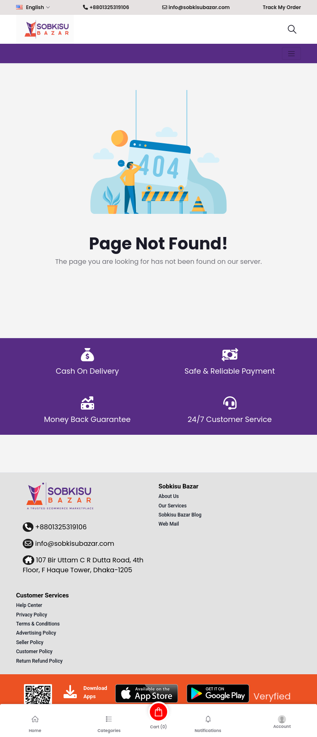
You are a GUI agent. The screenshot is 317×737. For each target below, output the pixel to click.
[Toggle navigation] (291, 53)
